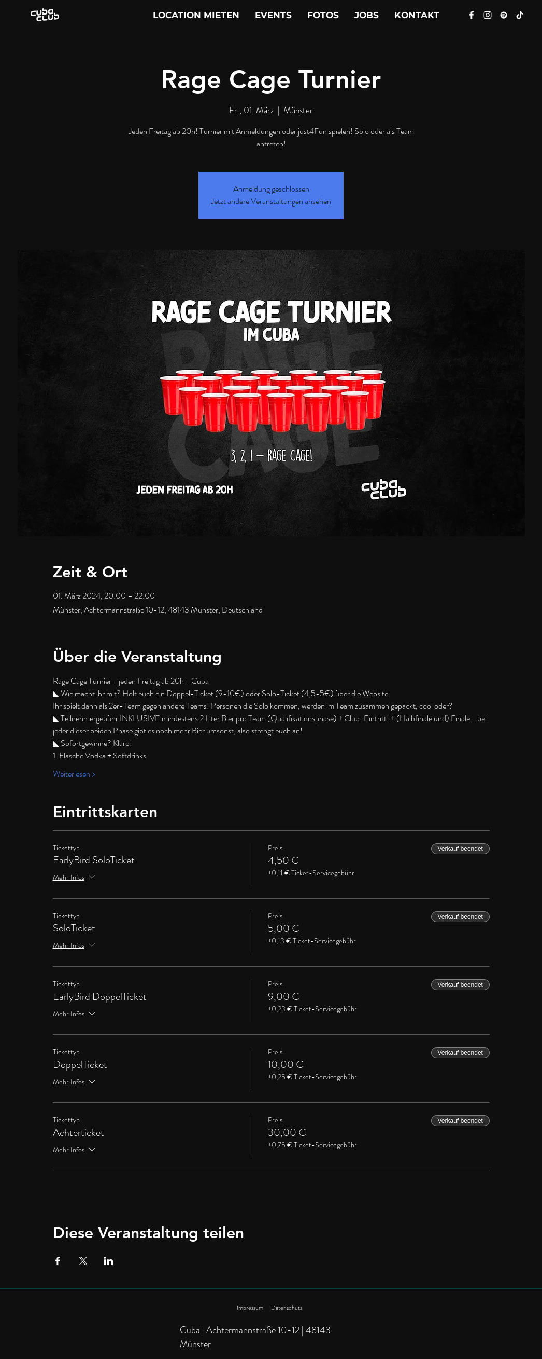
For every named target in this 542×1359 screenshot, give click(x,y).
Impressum (250, 1307)
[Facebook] (471, 15)
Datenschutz (286, 1307)
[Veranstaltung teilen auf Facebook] (58, 1261)
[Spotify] (503, 15)
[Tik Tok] (520, 15)
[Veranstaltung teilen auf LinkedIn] (108, 1261)
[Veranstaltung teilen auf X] (83, 1261)
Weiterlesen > (74, 774)
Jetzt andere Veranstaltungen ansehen (271, 201)
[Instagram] (487, 15)
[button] (417, 15)
